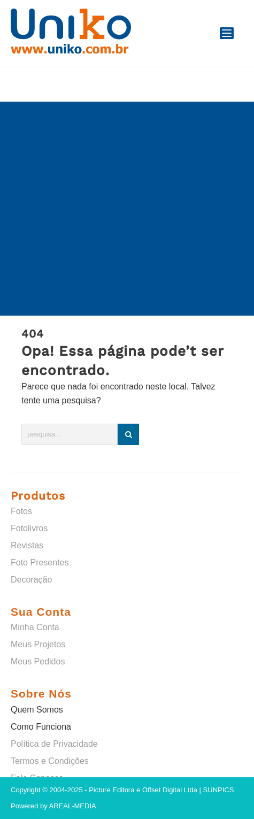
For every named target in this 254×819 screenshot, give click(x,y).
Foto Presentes (40, 562)
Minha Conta (35, 627)
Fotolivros (29, 528)
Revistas (27, 545)
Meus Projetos (38, 644)
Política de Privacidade (54, 743)
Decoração (31, 579)
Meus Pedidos (38, 661)
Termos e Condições (50, 761)
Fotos (21, 511)
